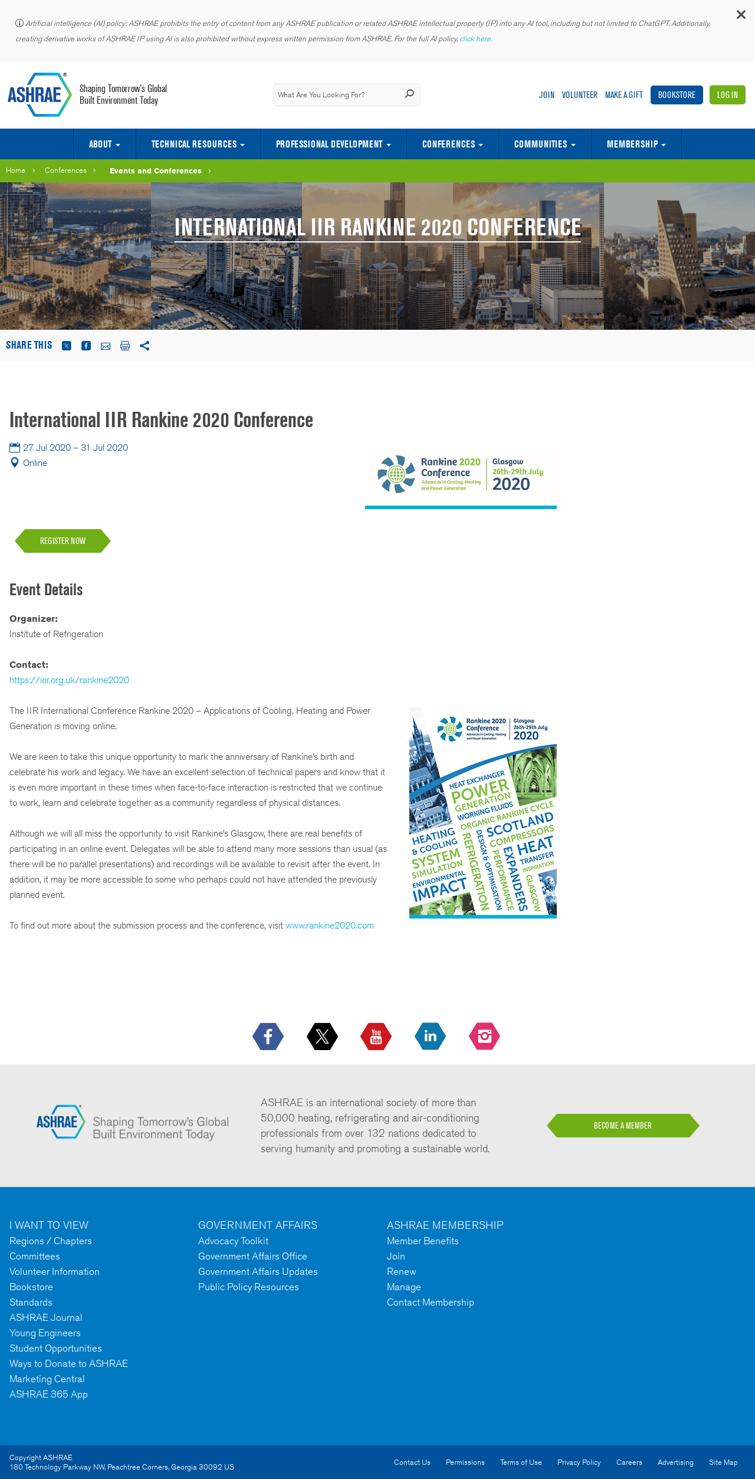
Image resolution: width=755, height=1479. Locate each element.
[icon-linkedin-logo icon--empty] (431, 1037)
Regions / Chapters (50, 1241)
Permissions (465, 1462)
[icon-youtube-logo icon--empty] (377, 1037)
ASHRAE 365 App (48, 1394)
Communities (540, 144)
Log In (727, 94)
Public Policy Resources (248, 1287)
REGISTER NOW (63, 540)
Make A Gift (624, 94)
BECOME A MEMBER (623, 1125)
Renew (401, 1271)
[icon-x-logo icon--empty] (323, 1037)
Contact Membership (430, 1302)
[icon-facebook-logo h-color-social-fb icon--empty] (269, 1037)
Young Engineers (45, 1333)
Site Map (723, 1462)
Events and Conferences (156, 170)
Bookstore (676, 94)
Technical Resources (194, 144)
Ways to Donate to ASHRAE (68, 1363)
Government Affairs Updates (258, 1271)
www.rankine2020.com (329, 925)
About (100, 144)
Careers (629, 1462)
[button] (740, 17)
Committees (34, 1256)
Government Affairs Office (252, 1256)
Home (15, 170)
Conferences (448, 144)
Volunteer (580, 94)
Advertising (676, 1462)
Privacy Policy (579, 1462)
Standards (30, 1302)
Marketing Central (47, 1379)
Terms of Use (521, 1462)
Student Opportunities (55, 1348)
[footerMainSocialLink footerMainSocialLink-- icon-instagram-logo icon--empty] (486, 1037)
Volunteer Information (54, 1271)
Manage (404, 1287)
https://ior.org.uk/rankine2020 (69, 680)
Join (546, 94)
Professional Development (329, 144)
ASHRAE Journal (46, 1317)
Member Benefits (423, 1241)
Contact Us (412, 1462)
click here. (476, 39)
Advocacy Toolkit (233, 1241)
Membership (632, 144)
